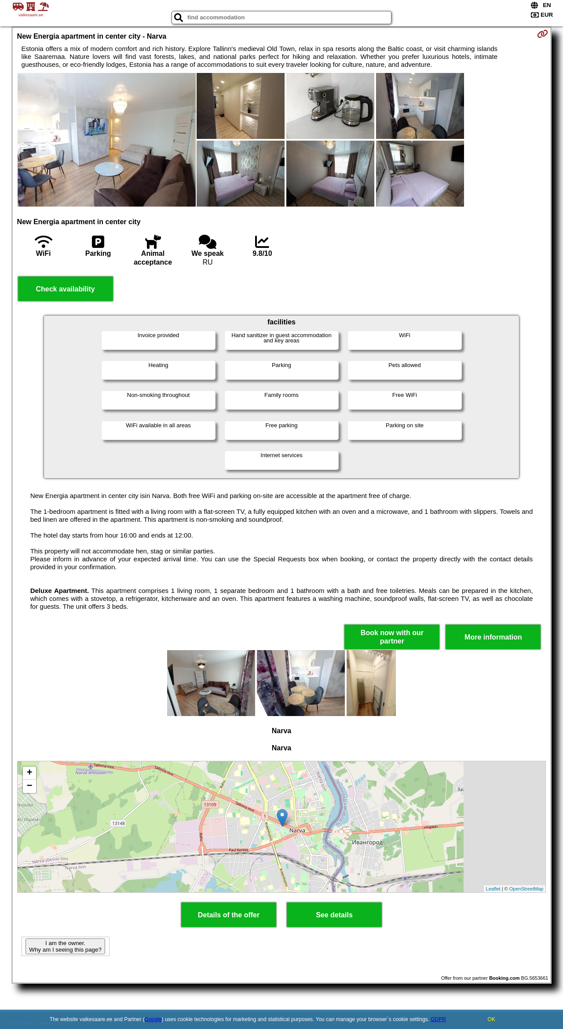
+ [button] (29, 773)
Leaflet (493, 888)
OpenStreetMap (526, 888)
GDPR (438, 1019)
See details (334, 915)
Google (153, 1019)
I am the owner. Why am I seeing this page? (65, 946)
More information (493, 637)
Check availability (65, 289)
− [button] (29, 786)
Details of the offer (229, 915)
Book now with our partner (392, 637)
